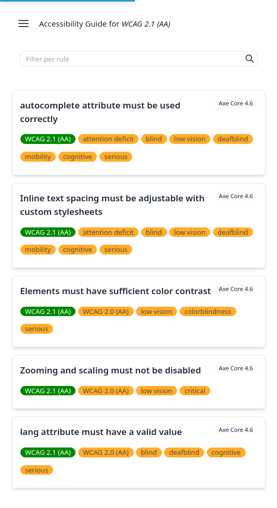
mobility (38, 156)
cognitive (77, 156)
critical (194, 390)
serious (116, 156)
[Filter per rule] (131, 59)
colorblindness (207, 311)
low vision (190, 138)
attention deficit (108, 138)
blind (154, 138)
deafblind (233, 138)
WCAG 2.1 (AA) (48, 138)
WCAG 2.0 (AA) (106, 311)
